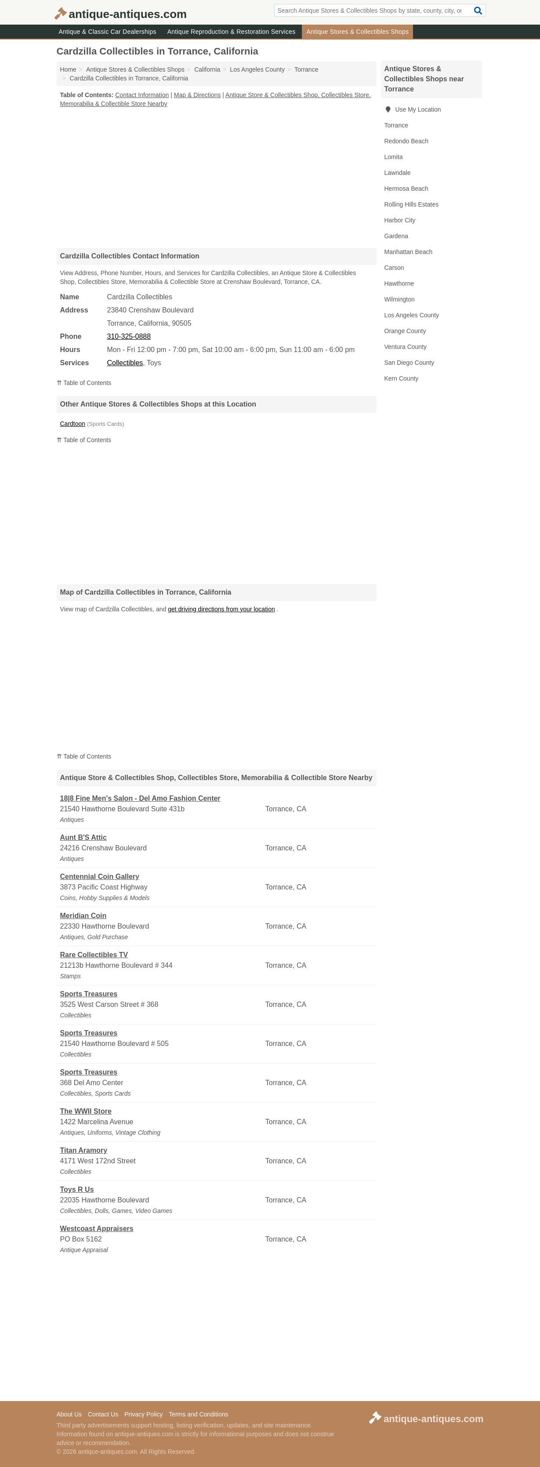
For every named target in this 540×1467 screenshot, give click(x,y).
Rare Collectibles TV (94, 955)
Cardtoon (73, 423)
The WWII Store (86, 1111)
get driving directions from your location (221, 609)
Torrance (396, 125)
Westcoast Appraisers (97, 1228)
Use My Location (412, 109)
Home (68, 69)
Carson (394, 267)
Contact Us (103, 1414)
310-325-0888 (129, 336)
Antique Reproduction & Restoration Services (231, 31)
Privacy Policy (143, 1414)
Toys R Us (77, 1189)
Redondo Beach (406, 141)
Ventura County (405, 346)
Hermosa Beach (406, 188)
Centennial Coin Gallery (99, 876)
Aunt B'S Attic (83, 837)
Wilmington (399, 299)
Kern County (401, 378)
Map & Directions (197, 94)
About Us (69, 1414)
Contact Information (142, 94)
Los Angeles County (411, 315)
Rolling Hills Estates (411, 204)
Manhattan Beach (408, 251)
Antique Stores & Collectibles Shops (357, 31)
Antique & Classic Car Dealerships (107, 31)
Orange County (405, 330)
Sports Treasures (89, 994)
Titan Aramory (84, 1150)
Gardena (396, 236)
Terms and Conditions (198, 1414)
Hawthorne (399, 283)
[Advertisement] (217, 177)
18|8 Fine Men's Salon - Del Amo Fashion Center (140, 798)
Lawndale (397, 172)
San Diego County (409, 362)
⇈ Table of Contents (84, 382)
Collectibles (125, 363)
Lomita (393, 156)
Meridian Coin (83, 915)
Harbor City (400, 220)
